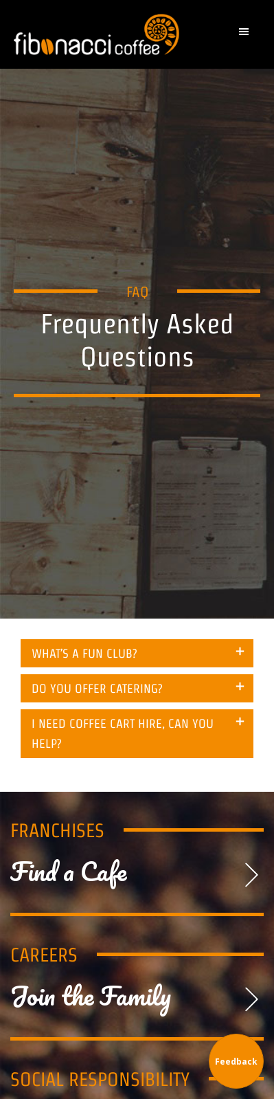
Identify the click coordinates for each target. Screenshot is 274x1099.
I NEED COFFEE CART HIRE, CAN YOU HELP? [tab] (123, 733)
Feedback (236, 1061)
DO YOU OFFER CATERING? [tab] (97, 688)
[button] (247, 35)
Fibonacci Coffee (100, 34)
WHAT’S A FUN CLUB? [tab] (84, 653)
